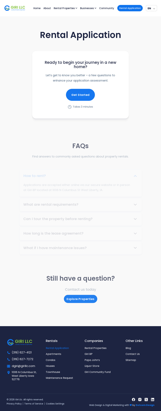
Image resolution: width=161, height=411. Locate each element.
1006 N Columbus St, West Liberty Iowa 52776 (24, 375)
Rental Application (130, 8)
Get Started (80, 96)
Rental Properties (64, 8)
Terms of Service (33, 403)
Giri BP (88, 354)
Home (37, 8)
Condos (50, 360)
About (47, 8)
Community (106, 8)
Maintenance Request (59, 378)
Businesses (87, 8)
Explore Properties (80, 300)
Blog (128, 348)
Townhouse (53, 372)
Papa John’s (92, 360)
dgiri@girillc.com (23, 366)
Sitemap (131, 360)
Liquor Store (92, 366)
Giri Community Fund (98, 372)
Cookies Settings (55, 403)
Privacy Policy (14, 403)
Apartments (53, 354)
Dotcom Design (145, 405)
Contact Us (133, 354)
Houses (50, 366)
